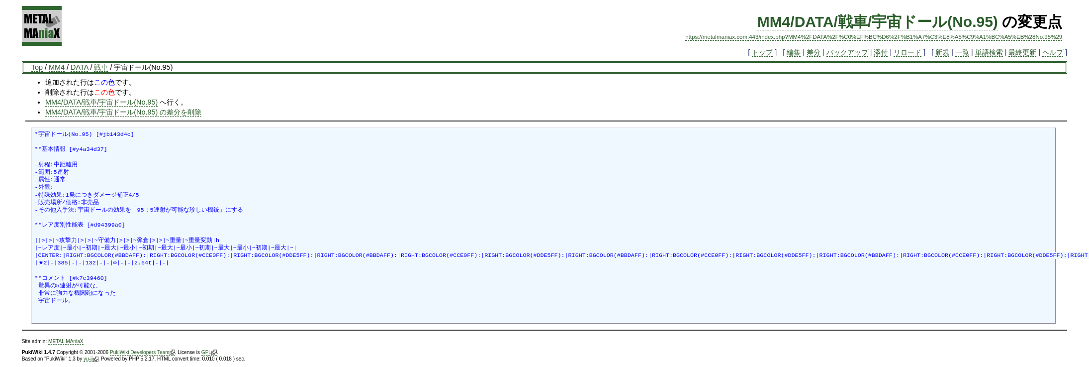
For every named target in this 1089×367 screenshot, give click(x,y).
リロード (907, 52)
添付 (881, 52)
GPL (209, 353)
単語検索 (989, 52)
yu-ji (91, 359)
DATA (79, 67)
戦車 (101, 67)
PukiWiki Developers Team (142, 353)
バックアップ (847, 52)
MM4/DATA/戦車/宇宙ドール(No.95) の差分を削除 (123, 112)
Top (37, 67)
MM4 (57, 67)
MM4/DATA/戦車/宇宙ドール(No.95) (877, 21)
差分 (813, 52)
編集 (794, 52)
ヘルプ (1052, 52)
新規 (942, 52)
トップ (762, 52)
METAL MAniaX (66, 341)
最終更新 (1022, 52)
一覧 (962, 52)
